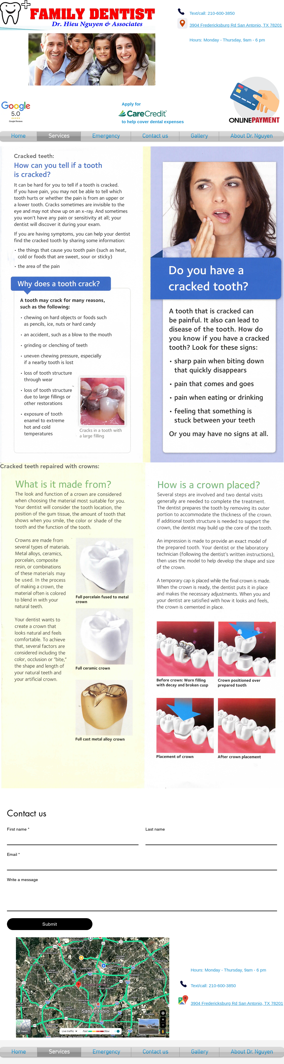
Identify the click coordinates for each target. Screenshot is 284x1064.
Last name (155, 829)
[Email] (140, 864)
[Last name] (209, 839)
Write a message (22, 879)
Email (13, 854)
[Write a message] (142, 897)
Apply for (131, 103)
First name (18, 829)
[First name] (71, 839)
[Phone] (181, 11)
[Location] (182, 23)
